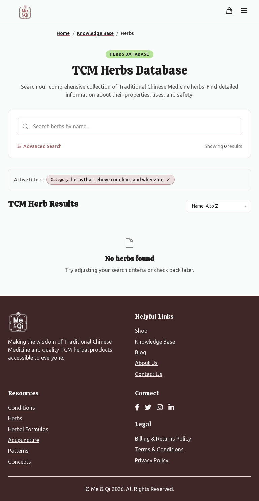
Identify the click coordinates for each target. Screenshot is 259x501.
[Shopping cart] (229, 11)
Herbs (15, 418)
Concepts (19, 462)
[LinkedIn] (171, 408)
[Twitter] (148, 408)
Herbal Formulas (28, 429)
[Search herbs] (129, 126)
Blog (140, 352)
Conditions (21, 408)
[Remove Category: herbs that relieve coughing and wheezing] (168, 180)
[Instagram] (160, 408)
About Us (146, 363)
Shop (141, 331)
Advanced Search (39, 146)
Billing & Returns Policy (163, 439)
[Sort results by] (218, 206)
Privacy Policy (151, 460)
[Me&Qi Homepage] (25, 12)
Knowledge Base (155, 341)
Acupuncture (23, 440)
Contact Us (148, 374)
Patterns (18, 451)
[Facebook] (137, 408)
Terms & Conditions (159, 449)
